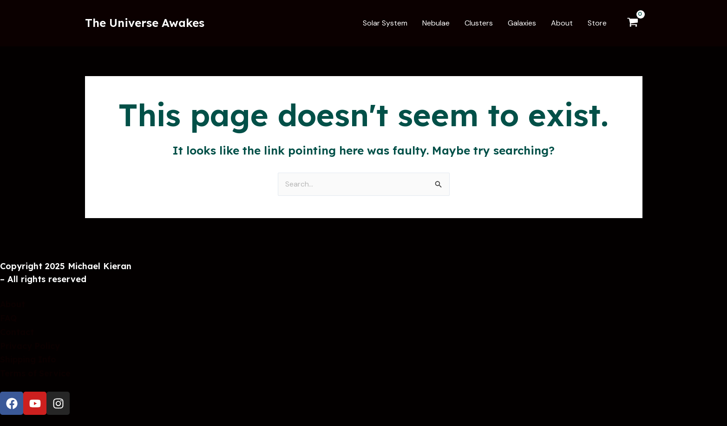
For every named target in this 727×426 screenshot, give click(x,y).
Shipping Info (29, 360)
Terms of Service (36, 373)
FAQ (8, 320)
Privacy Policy (30, 347)
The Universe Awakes (144, 23)
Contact (17, 333)
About (13, 306)
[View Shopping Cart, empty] (632, 23)
